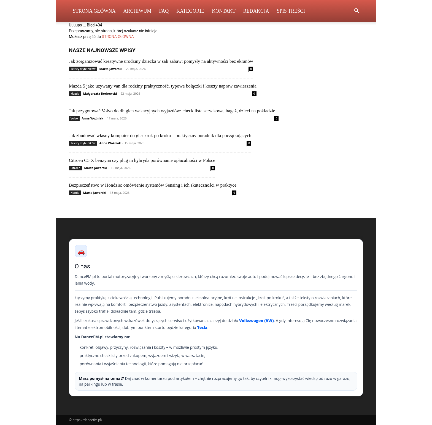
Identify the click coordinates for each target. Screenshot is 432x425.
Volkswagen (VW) (256, 320)
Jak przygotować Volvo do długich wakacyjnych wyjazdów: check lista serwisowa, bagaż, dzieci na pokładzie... (174, 110)
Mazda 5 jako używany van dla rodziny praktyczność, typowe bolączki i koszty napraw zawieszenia (162, 86)
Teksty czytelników (83, 69)
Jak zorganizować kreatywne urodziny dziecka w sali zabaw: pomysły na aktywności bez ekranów (161, 61)
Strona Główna (94, 11)
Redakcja (256, 11)
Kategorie (190, 11)
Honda (75, 193)
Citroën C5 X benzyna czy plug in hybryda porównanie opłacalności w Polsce (142, 160)
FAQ (164, 11)
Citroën (75, 168)
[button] (356, 11)
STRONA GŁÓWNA (118, 36)
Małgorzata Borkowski (100, 93)
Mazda (75, 94)
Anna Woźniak (92, 118)
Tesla (202, 327)
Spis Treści (291, 11)
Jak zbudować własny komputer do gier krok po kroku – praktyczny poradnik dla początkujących (160, 135)
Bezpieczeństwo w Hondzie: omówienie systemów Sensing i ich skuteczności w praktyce (152, 185)
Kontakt (224, 11)
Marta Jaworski (110, 69)
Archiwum (137, 11)
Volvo (74, 118)
